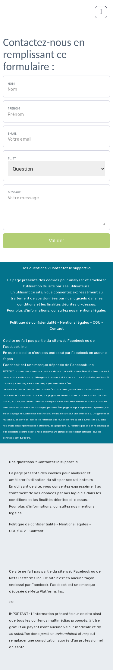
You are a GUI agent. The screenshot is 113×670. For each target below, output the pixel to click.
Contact (36, 531)
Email (12, 134)
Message (14, 192)
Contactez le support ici (58, 462)
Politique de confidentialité (32, 524)
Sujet (12, 158)
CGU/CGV (18, 531)
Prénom (14, 108)
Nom (11, 84)
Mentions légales (74, 524)
